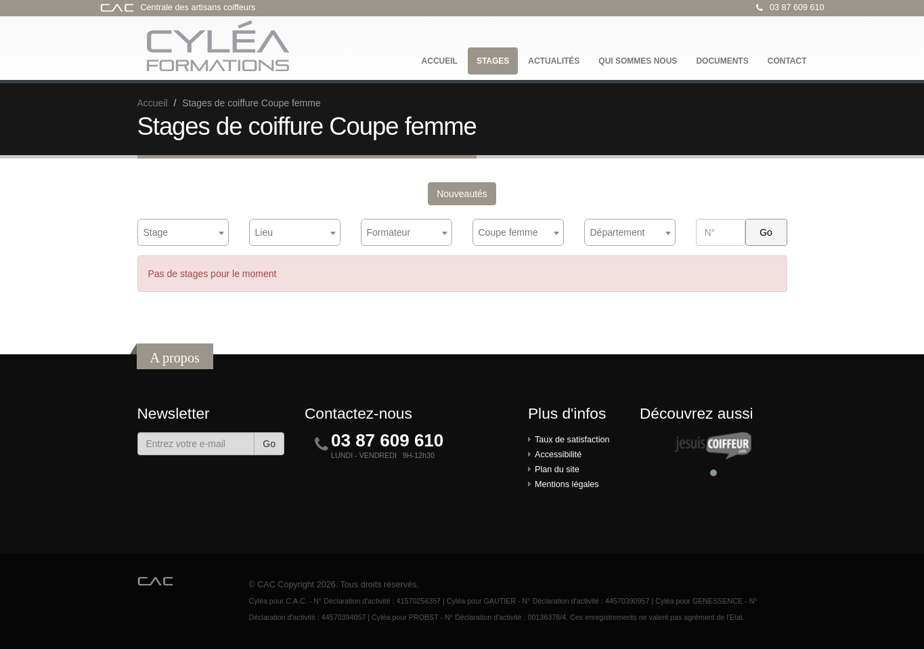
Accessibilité (558, 454)
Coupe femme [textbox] (508, 232)
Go (269, 443)
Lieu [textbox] (264, 232)
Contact (787, 61)
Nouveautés (462, 193)
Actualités (553, 61)
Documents (722, 61)
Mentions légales (567, 484)
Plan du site (557, 469)
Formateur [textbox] (389, 232)
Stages (493, 61)
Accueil (440, 61)
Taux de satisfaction (572, 439)
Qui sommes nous (637, 61)
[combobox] (183, 232)
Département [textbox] (617, 232)
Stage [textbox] (156, 232)
